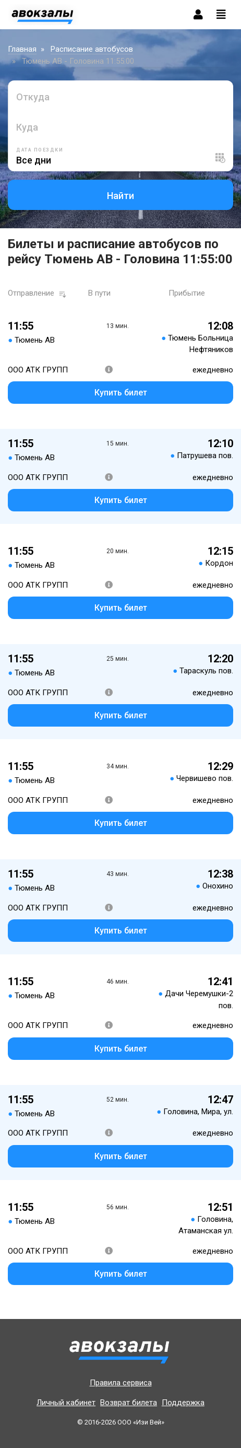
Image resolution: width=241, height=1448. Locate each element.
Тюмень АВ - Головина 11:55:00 (78, 61)
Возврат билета (128, 1402)
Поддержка (183, 1402)
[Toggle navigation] (221, 14)
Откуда (33, 96)
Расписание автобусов (92, 49)
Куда (27, 127)
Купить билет (120, 393)
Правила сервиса (121, 1382)
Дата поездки (39, 150)
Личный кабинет (66, 1402)
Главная (22, 49)
